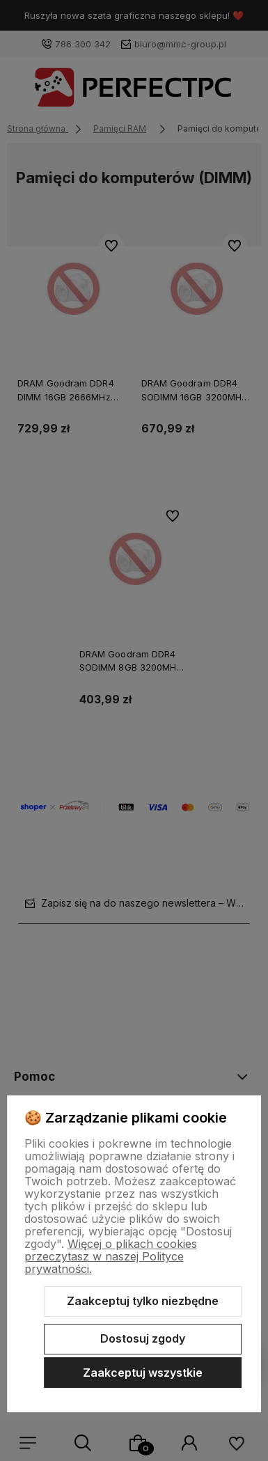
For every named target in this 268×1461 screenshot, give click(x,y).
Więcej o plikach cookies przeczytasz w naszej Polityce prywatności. (110, 1256)
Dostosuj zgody (142, 1338)
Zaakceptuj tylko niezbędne (143, 1301)
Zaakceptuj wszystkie (143, 1373)
